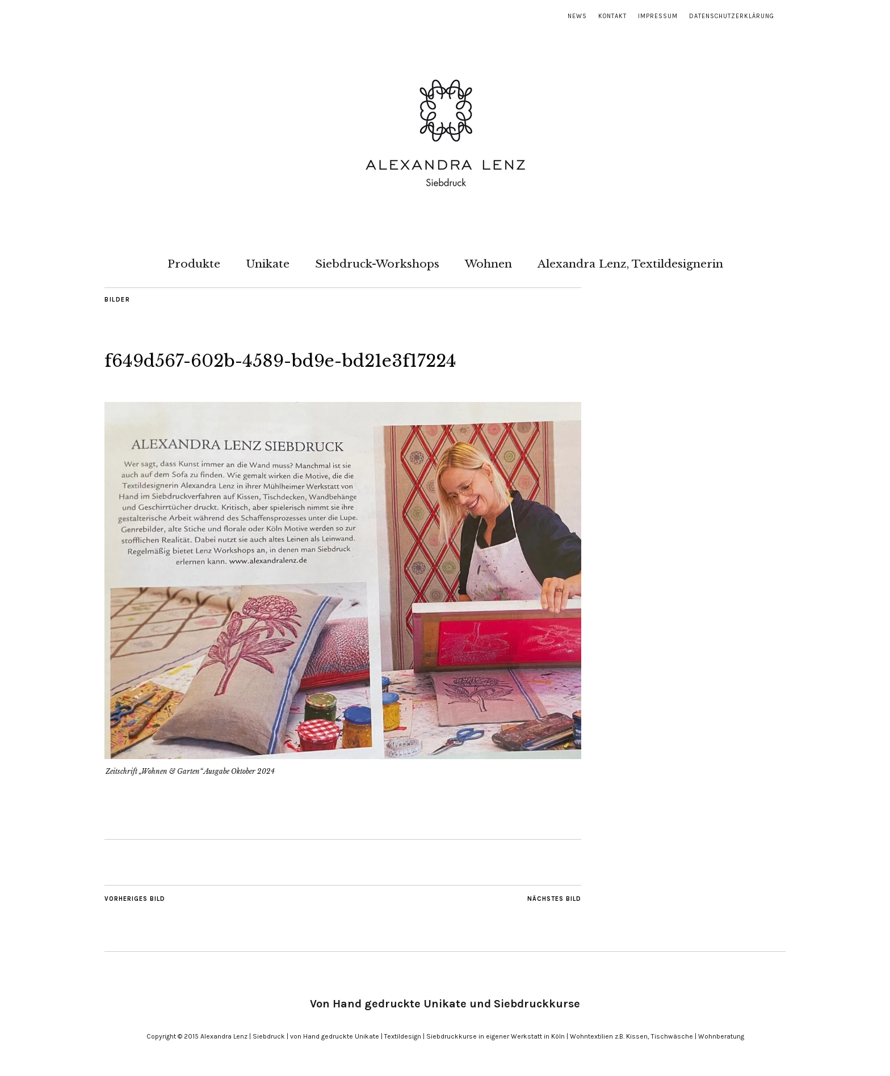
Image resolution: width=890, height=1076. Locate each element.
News (577, 16)
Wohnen (488, 263)
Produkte (193, 263)
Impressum (658, 16)
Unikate (267, 263)
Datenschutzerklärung (731, 16)
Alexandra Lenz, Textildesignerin (630, 263)
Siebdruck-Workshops (377, 263)
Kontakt (612, 16)
